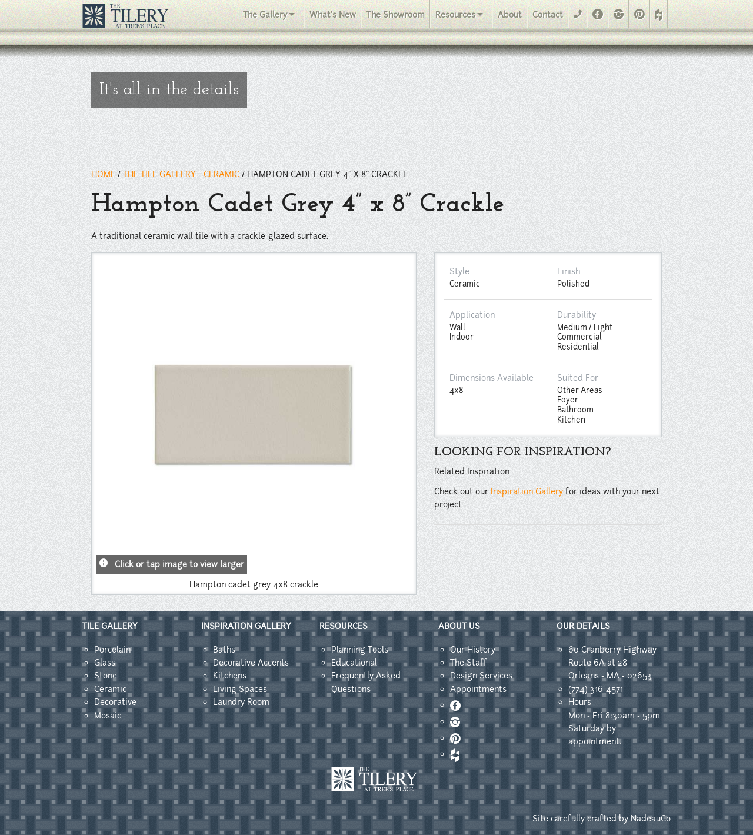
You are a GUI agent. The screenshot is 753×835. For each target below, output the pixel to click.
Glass (104, 662)
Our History (472, 649)
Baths (224, 649)
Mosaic (107, 715)
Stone (105, 675)
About (510, 14)
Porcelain (112, 649)
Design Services (481, 675)
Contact (547, 14)
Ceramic (110, 689)
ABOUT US (459, 626)
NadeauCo (651, 818)
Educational (354, 662)
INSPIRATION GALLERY (246, 626)
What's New (332, 14)
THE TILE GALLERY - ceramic (181, 174)
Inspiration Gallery (527, 491)
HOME (103, 174)
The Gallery (265, 14)
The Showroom (395, 14)
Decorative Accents (251, 662)
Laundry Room (241, 702)
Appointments (478, 689)
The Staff (468, 662)
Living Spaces (240, 689)
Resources (455, 14)
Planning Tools (359, 649)
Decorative (115, 702)
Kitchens (229, 675)
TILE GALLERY (110, 626)
